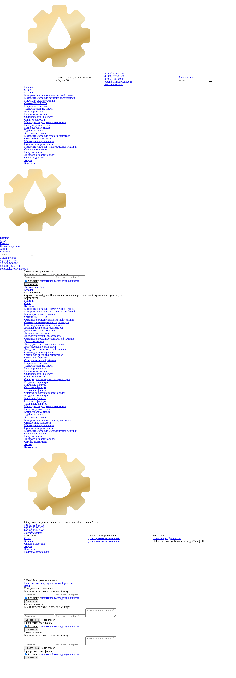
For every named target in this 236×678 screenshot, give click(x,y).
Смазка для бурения (35, 357)
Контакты (29, 163)
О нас (27, 89)
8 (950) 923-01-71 (114, 73)
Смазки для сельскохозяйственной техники (49, 319)
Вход (27, 585)
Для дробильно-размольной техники (45, 349)
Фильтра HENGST (34, 119)
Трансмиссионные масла (38, 108)
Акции (28, 160)
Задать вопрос (187, 77)
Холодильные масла (35, 133)
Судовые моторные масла (38, 144)
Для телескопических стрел (40, 346)
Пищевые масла (33, 152)
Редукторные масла (35, 111)
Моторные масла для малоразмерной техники (50, 146)
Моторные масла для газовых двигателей (47, 135)
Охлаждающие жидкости (38, 116)
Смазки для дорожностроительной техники (49, 338)
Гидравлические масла (37, 106)
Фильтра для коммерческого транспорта (47, 379)
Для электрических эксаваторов (42, 335)
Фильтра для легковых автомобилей (44, 392)
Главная (28, 87)
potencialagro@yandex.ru (118, 81)
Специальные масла (35, 149)
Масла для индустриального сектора (45, 122)
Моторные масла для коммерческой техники (49, 95)
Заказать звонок (113, 84)
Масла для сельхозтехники (39, 100)
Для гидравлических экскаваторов (43, 327)
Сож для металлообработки (40, 360)
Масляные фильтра (35, 384)
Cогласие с (53, 280)
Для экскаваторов (34, 341)
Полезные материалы (36, 551)
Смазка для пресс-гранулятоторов (43, 354)
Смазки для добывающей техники (43, 325)
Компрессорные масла (37, 127)
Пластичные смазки (35, 114)
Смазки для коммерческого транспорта (46, 322)
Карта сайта (68, 583)
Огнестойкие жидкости (37, 138)
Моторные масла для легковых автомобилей (49, 97)
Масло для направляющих (39, 141)
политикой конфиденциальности (60, 280)
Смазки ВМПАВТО (35, 103)
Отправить (31, 284)
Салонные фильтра (35, 387)
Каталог (28, 92)
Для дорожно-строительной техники (45, 344)
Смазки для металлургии (38, 352)
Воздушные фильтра (36, 382)
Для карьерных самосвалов (39, 330)
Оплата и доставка (34, 157)
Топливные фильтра (35, 390)
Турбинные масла (34, 130)
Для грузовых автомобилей (39, 154)
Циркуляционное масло (37, 125)
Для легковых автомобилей (104, 541)
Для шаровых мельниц (37, 333)
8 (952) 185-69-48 (114, 78)
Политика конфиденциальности (42, 583)
